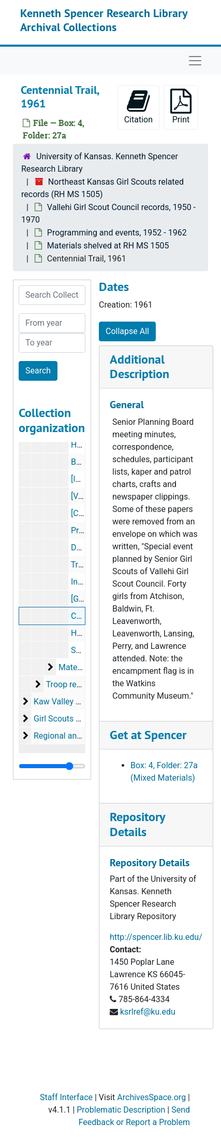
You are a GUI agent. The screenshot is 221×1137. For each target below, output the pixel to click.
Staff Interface (66, 1097)
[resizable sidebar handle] (52, 766)
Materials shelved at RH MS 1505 (108, 246)
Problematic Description (121, 1110)
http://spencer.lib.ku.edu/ (156, 937)
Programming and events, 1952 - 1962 (117, 233)
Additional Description (139, 366)
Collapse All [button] (127, 331)
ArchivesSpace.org (151, 1097)
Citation (138, 106)
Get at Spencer (148, 735)
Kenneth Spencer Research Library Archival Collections (103, 20)
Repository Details (137, 824)
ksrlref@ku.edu (147, 1012)
